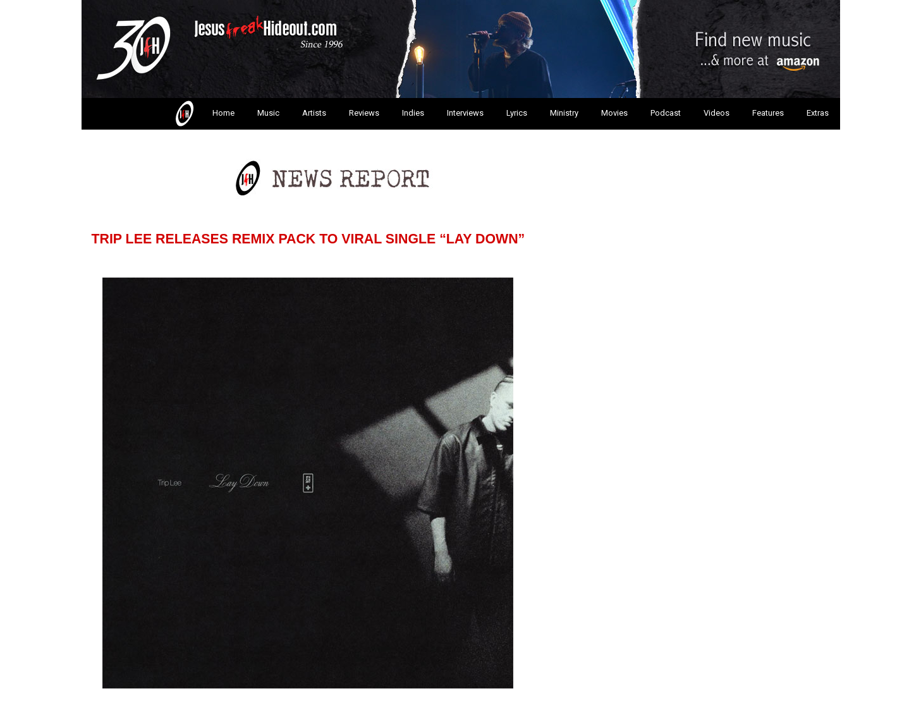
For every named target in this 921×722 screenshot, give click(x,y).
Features (768, 113)
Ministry (564, 113)
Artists (314, 113)
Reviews (364, 113)
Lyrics (516, 113)
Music (268, 113)
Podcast (665, 113)
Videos (716, 113)
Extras (818, 113)
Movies (614, 113)
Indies (413, 113)
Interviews (465, 113)
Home (204, 114)
